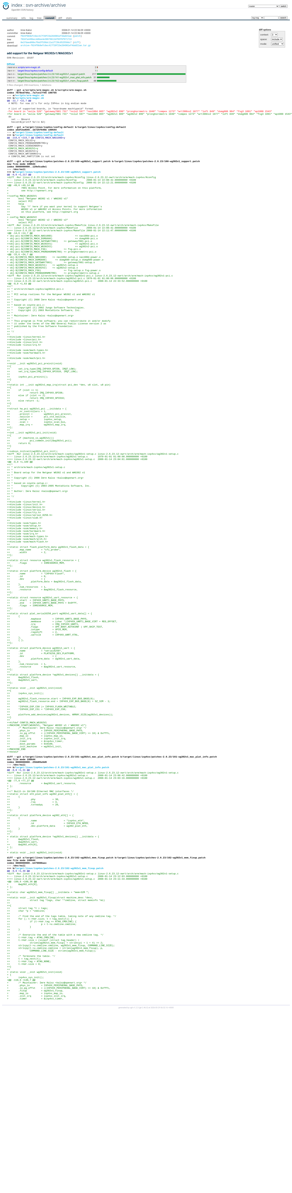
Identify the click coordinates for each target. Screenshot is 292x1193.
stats (69, 18)
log (31, 18)
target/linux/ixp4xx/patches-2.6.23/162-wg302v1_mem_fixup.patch (53, 82)
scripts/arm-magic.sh (29, 69)
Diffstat (11, 65)
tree (39, 18)
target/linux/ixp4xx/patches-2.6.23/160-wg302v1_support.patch (51, 75)
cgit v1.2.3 (134, 1190)
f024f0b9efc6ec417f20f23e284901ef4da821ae (46, 36)
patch (77, 36)
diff (60, 18)
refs (23, 18)
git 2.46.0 (143, 1190)
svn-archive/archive (46, 5)
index (16, 5)
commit (49, 18)
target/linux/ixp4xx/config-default (35, 72)
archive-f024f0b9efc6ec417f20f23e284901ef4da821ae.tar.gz (56, 46)
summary (11, 18)
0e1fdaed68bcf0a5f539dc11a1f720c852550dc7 (46, 43)
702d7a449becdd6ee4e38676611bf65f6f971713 (46, 39)
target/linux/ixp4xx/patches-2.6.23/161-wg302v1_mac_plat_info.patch (55, 79)
